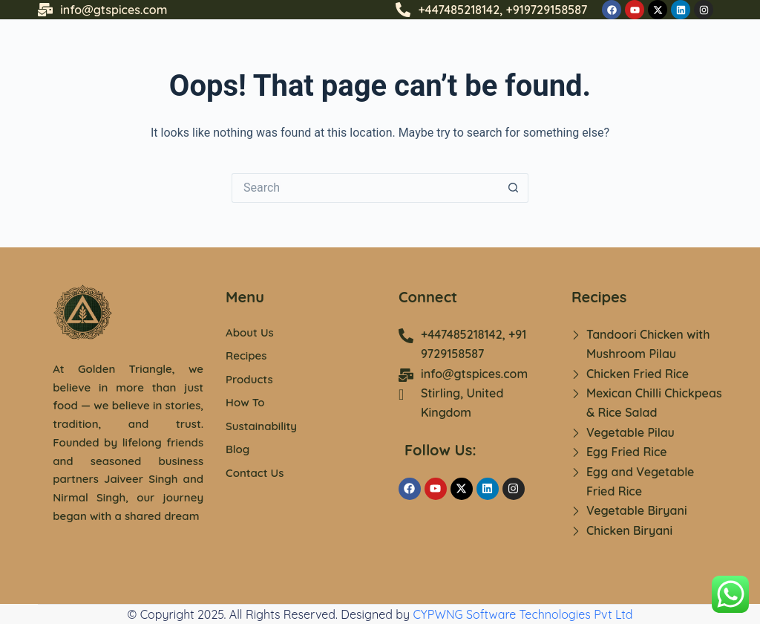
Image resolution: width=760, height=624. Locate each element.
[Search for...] (365, 188)
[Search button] (513, 188)
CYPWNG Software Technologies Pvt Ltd (522, 614)
